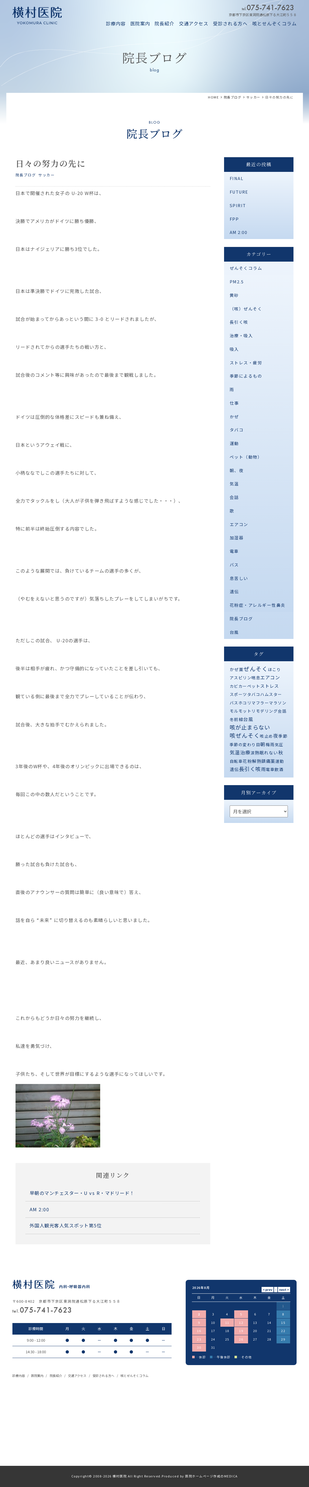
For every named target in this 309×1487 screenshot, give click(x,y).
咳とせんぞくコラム (274, 23)
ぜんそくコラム (246, 268)
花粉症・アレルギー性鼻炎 (258, 605)
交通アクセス (193, 23)
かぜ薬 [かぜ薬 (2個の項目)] (237, 669)
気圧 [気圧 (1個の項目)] (279, 744)
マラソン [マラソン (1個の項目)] (277, 703)
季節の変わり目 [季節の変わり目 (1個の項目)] (245, 744)
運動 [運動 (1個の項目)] (279, 761)
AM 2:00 (39, 1209)
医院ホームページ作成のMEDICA (211, 1476)
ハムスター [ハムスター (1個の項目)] (271, 694)
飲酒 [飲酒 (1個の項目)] (279, 769)
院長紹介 (164, 23)
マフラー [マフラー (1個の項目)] (260, 703)
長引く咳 (239, 322)
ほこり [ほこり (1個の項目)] (274, 669)
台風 (234, 632)
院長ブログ (26, 175)
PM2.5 (237, 281)
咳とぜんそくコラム (134, 1375)
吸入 (234, 349)
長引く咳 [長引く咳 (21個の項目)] (250, 768)
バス (234, 565)
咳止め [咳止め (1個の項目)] (266, 736)
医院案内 (140, 23)
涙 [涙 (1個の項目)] (253, 752)
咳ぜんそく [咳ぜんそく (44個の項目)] (245, 735)
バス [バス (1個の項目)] (234, 703)
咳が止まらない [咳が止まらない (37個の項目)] (250, 727)
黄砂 (234, 295)
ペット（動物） (246, 457)
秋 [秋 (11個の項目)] (281, 752)
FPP (234, 219)
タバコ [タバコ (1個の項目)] (253, 694)
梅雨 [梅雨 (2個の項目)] (270, 744)
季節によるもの (246, 376)
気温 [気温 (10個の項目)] (235, 752)
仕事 (234, 403)
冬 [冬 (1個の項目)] (232, 719)
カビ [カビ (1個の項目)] (234, 686)
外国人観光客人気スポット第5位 (66, 1225)
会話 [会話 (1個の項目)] (282, 711)
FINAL (237, 178)
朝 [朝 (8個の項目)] (263, 744)
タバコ (237, 430)
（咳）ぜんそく (246, 309)
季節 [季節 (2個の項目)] (283, 736)
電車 (234, 551)
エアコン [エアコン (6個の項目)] (270, 677)
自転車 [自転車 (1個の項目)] (236, 761)
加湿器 (237, 537)
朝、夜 (237, 470)
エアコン (239, 524)
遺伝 (234, 591)
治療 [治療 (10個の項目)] (245, 752)
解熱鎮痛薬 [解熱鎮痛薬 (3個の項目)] (263, 761)
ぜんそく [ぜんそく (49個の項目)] (256, 669)
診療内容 (116, 23)
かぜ (234, 416)
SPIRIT (238, 205)
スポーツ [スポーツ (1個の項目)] (238, 694)
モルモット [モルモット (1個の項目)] (241, 711)
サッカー (46, 175)
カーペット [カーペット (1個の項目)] (249, 686)
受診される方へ (230, 23)
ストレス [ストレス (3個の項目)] (269, 686)
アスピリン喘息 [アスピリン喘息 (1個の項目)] (245, 677)
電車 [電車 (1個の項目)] (270, 769)
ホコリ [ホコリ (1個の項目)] (245, 703)
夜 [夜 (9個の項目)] (276, 735)
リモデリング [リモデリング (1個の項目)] (264, 711)
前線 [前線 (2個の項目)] (238, 719)
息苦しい (239, 578)
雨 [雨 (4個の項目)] (263, 769)
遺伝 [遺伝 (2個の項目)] (234, 769)
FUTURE (239, 192)
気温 (234, 484)
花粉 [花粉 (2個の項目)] (247, 761)
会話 (234, 497)
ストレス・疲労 (246, 362)
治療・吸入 (241, 335)
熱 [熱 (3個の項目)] (257, 752)
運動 (234, 443)
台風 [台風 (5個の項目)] (248, 719)
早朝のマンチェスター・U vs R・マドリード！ (82, 1193)
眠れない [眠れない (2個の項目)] (269, 752)
